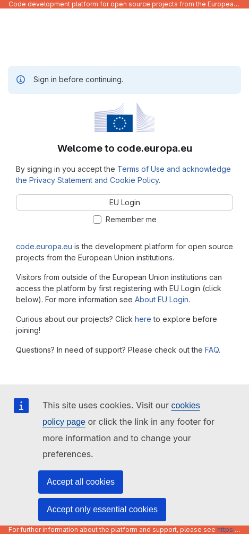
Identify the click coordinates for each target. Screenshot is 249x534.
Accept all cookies (81, 481)
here (143, 318)
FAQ (212, 349)
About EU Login (161, 299)
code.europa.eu (44, 246)
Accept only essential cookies (102, 509)
